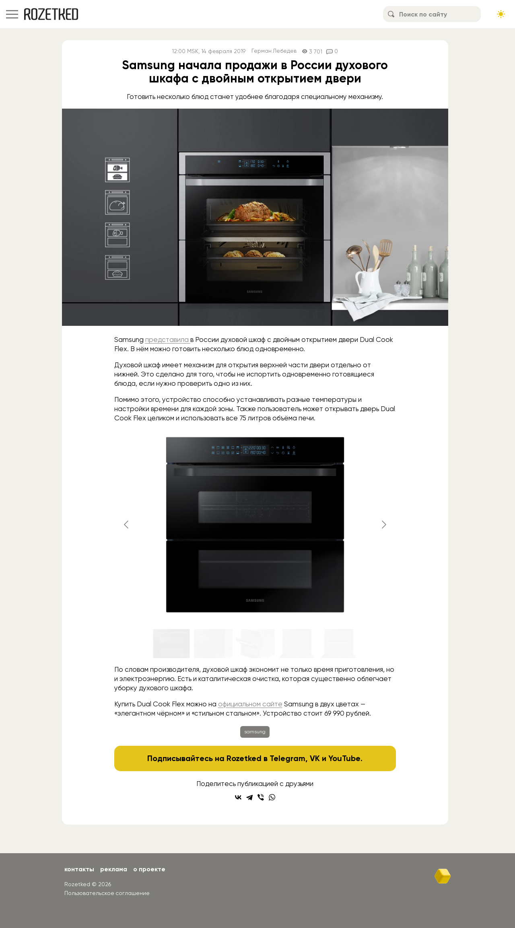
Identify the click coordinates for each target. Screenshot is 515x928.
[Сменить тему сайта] (501, 14)
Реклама (115, 869)
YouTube (344, 758)
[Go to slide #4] (297, 643)
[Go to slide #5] (338, 643)
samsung (255, 732)
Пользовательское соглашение (107, 893)
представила (167, 339)
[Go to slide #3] (255, 643)
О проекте (151, 869)
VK (315, 758)
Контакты (79, 869)
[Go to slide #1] (171, 643)
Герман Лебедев (274, 51)
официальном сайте (250, 704)
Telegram (288, 758)
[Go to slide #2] (213, 643)
